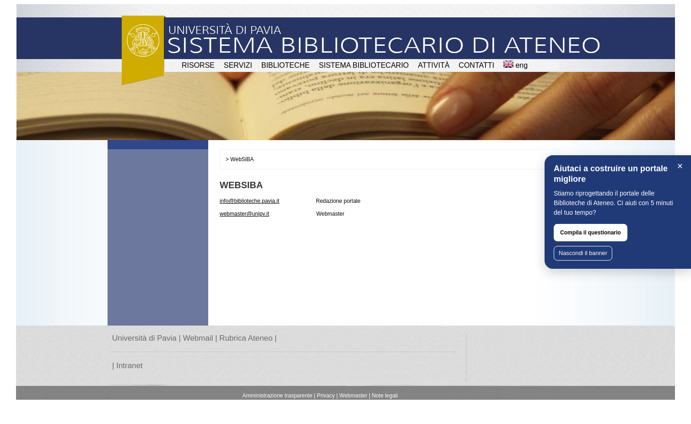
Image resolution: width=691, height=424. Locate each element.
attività (433, 65)
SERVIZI (238, 65)
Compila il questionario (590, 232)
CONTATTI (476, 65)
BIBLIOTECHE (285, 65)
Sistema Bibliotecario (364, 65)
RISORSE (198, 65)
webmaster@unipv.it (244, 214)
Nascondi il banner (583, 253)
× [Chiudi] (680, 166)
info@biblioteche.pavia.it (249, 201)
